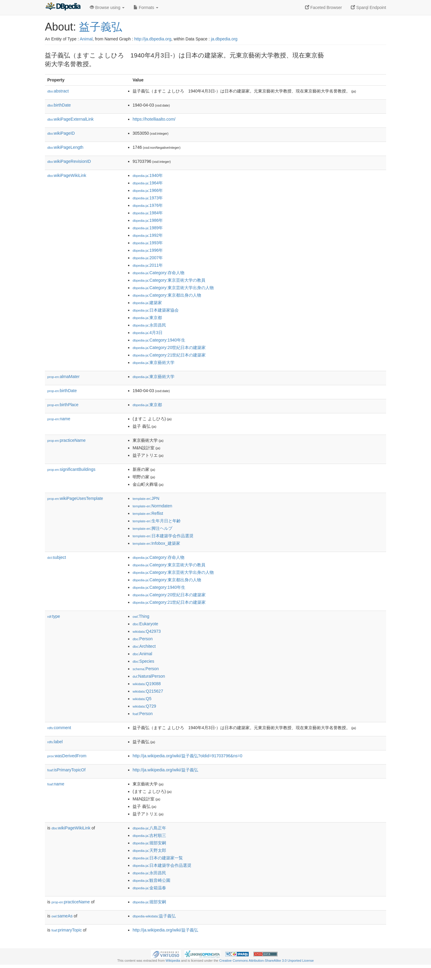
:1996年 (148, 250)
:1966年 (148, 190)
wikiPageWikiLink (66, 175)
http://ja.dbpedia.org (153, 39)
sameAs (61, 916)
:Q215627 (148, 691)
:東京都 (147, 317)
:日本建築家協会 (156, 310)
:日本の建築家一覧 (158, 857)
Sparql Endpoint (368, 7)
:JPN (146, 498)
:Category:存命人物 (158, 272)
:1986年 (148, 220)
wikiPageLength (65, 147)
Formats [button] (145, 7)
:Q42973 (147, 631)
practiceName (66, 440)
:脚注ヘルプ (152, 528)
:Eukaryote (145, 623)
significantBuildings (71, 469)
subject (56, 557)
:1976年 (148, 205)
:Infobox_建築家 (156, 543)
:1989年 (148, 227)
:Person (143, 638)
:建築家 (147, 302)
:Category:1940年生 (159, 340)
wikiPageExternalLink (70, 119)
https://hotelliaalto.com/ (154, 119)
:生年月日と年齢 (157, 520)
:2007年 (148, 257)
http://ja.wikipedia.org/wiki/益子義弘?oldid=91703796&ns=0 (187, 755)
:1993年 (148, 242)
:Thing (141, 616)
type (53, 616)
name (58, 418)
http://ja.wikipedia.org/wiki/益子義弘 (165, 769)
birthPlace (62, 404)
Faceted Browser (323, 7)
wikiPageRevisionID (69, 161)
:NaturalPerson (149, 676)
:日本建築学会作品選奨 (163, 535)
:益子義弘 (154, 916)
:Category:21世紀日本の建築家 (169, 355)
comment (59, 727)
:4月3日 (148, 332)
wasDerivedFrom (66, 755)
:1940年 (148, 175)
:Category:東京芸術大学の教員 (169, 280)
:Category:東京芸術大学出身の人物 (173, 287)
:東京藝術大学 (153, 362)
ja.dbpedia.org (224, 39)
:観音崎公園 (151, 880)
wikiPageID (61, 133)
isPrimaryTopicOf (66, 769)
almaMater (63, 376)
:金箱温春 (149, 887)
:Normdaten (152, 505)
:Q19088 (147, 683)
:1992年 (148, 235)
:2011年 (148, 265)
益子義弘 (100, 27)
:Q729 (144, 706)
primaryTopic (66, 930)
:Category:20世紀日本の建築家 (169, 347)
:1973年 (148, 197)
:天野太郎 (149, 850)
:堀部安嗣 (149, 842)
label (55, 741)
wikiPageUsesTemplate (75, 498)
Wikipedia (173, 960)
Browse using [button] (107, 7)
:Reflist (148, 513)
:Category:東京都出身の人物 (167, 295)
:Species (143, 661)
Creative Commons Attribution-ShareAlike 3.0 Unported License (266, 960)
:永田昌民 (149, 325)
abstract (58, 91)
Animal (86, 39)
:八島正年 (149, 828)
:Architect (144, 646)
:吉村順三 (149, 835)
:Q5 (142, 698)
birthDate (59, 105)
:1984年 (148, 212)
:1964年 (148, 182)
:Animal (142, 653)
